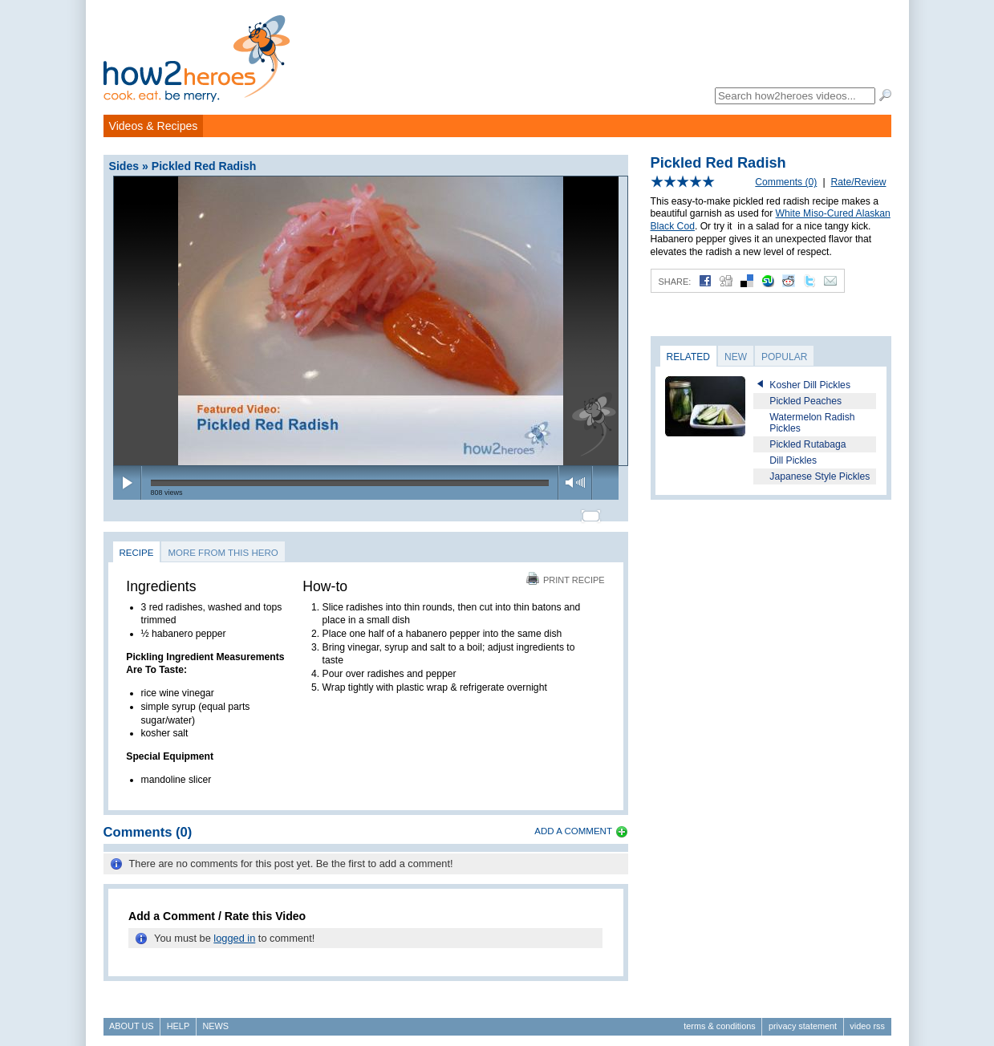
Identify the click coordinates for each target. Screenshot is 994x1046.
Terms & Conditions (719, 1019)
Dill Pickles (793, 460)
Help (178, 1019)
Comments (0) (786, 182)
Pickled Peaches (805, 401)
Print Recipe (565, 573)
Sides (124, 166)
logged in (234, 931)
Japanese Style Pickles (819, 476)
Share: (675, 281)
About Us (131, 1019)
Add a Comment (573, 824)
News (215, 1019)
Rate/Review (858, 182)
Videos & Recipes (153, 126)
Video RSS (867, 1019)
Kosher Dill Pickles (809, 385)
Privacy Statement (803, 1019)
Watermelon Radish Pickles (811, 423)
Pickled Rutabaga (807, 444)
